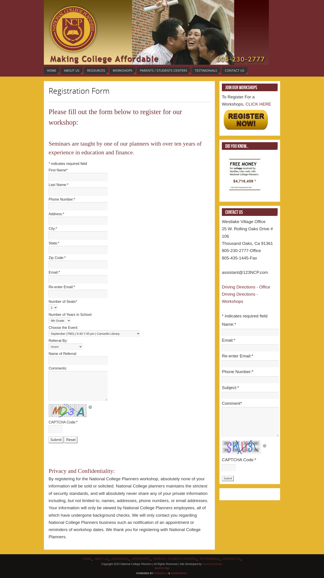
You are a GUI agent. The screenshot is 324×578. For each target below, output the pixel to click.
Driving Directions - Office (246, 287)
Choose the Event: (63, 328)
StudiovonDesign (212, 564)
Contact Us (231, 558)
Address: (56, 214)
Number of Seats (63, 301)
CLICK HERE (257, 104)
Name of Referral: (63, 354)
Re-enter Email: (62, 287)
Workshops (141, 558)
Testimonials (209, 558)
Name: (229, 324)
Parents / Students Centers (174, 558)
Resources (119, 558)
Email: (54, 272)
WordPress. (179, 573)
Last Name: (58, 185)
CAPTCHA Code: (63, 422)
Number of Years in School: (70, 315)
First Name (58, 170)
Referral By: (58, 341)
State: (54, 243)
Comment (232, 403)
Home (87, 558)
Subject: (230, 387)
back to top (162, 568)
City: (53, 228)
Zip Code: (57, 258)
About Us (101, 558)
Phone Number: (62, 199)
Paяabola (161, 573)
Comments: (58, 368)
